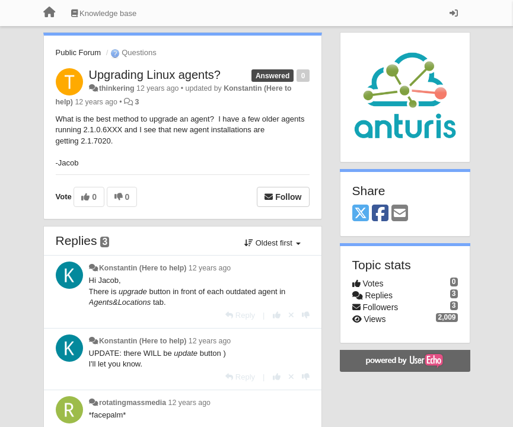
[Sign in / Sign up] (453, 13)
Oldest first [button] (272, 242)
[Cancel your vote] (291, 315)
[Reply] (240, 315)
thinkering (117, 88)
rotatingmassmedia (132, 403)
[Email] (399, 213)
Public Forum (78, 52)
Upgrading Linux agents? (155, 74)
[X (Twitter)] (360, 213)
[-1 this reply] (306, 315)
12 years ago (210, 268)
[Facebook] (380, 213)
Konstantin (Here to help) (142, 268)
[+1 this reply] (277, 315)
